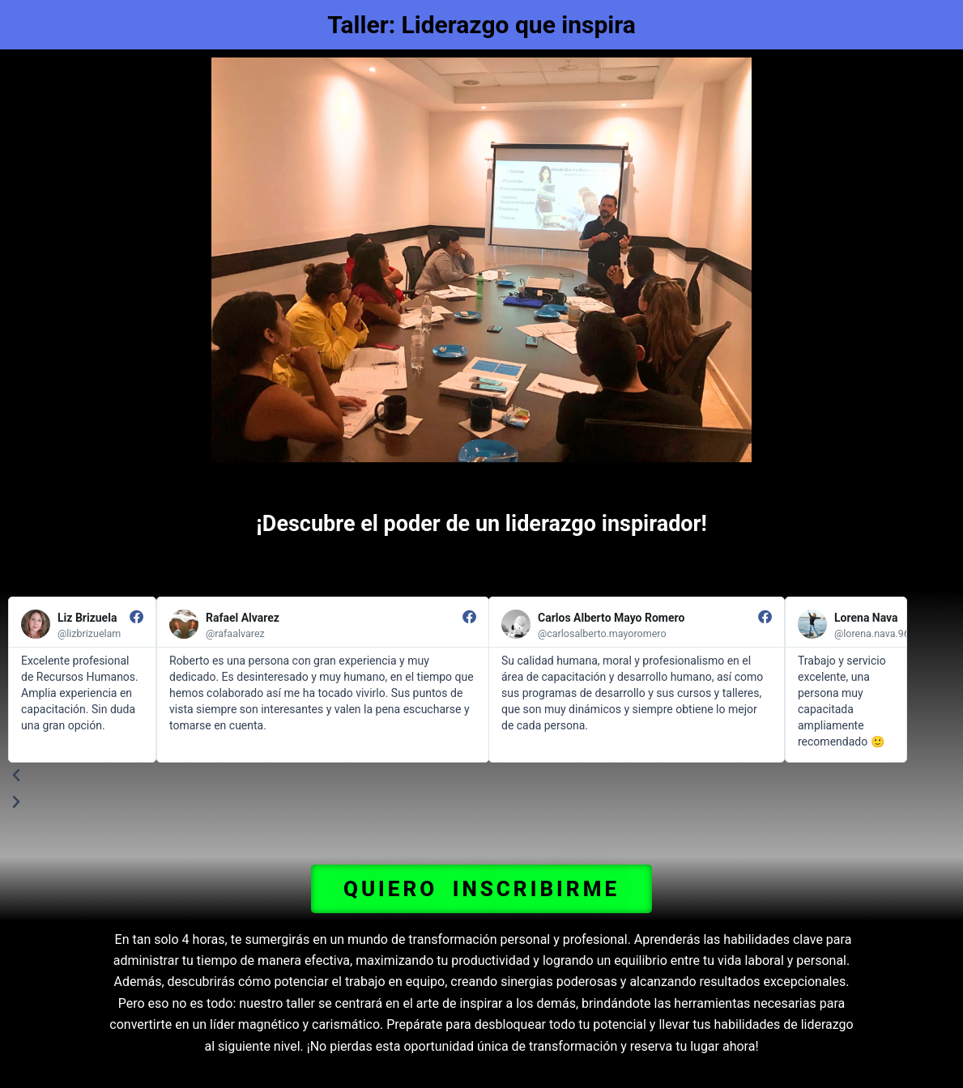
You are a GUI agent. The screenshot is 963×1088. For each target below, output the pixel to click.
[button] (481, 889)
